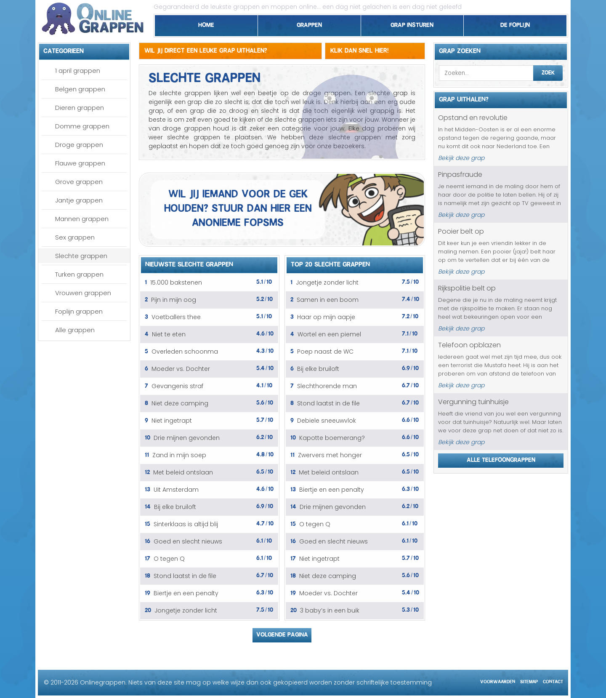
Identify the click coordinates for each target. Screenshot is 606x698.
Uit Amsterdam (176, 489)
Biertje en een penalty (186, 593)
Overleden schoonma (185, 351)
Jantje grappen (79, 200)
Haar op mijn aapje (326, 317)
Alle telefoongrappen (501, 458)
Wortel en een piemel (329, 334)
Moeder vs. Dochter (181, 369)
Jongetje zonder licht (185, 610)
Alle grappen (75, 329)
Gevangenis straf (177, 386)
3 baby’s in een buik (329, 610)
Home (206, 23)
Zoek (548, 71)
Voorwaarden (497, 680)
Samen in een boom (328, 300)
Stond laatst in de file (185, 576)
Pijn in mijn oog (173, 300)
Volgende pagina (282, 633)
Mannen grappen (82, 218)
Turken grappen (79, 274)
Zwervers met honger (330, 455)
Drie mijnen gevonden (187, 438)
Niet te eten (169, 334)
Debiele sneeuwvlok (326, 420)
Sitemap (529, 680)
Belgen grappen (80, 89)
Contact (553, 680)
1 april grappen (77, 70)
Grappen (309, 23)
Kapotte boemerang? (332, 438)
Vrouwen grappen (83, 292)
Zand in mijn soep (179, 455)
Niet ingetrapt (172, 420)
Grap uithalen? (464, 98)
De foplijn (515, 23)
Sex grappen (75, 237)
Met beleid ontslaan (183, 472)
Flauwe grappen (80, 163)
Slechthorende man (327, 386)
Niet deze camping (180, 403)
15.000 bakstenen (176, 282)
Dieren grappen (79, 107)
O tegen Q (169, 558)
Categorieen (63, 50)
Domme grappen (82, 126)
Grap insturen (412, 23)
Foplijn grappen (79, 311)
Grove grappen (79, 181)
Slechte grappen (81, 255)
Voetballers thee (176, 317)
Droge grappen (79, 144)
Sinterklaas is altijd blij (186, 524)
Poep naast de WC (325, 351)
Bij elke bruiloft (175, 507)
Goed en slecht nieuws (188, 541)
